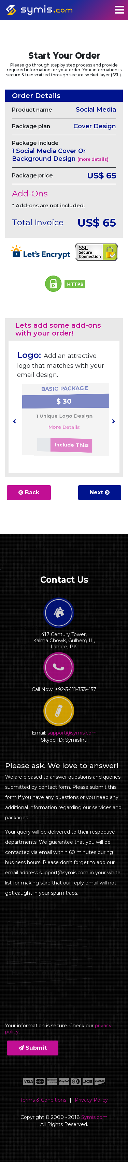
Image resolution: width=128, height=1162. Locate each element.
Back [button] (28, 492)
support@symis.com (72, 733)
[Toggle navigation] (119, 9)
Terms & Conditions (43, 1100)
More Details (63, 428)
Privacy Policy (91, 1100)
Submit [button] (32, 1048)
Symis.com (94, 1117)
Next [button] (100, 492)
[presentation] (14, 421)
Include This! (60, 449)
